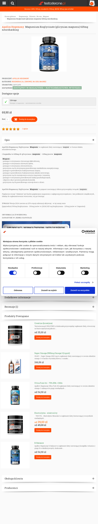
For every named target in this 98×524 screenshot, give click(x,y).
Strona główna (10, 16)
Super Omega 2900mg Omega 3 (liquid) (52, 353)
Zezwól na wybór (49, 290)
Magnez (46, 16)
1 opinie (25, 129)
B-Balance (39, 443)
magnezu (36, 154)
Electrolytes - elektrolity (45, 413)
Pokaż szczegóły (82, 282)
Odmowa (18, 290)
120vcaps (13, 100)
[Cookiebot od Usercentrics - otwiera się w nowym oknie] (83, 232)
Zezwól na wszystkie (80, 290)
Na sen (39, 16)
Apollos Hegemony (13, 26)
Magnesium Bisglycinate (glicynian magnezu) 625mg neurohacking (32, 19)
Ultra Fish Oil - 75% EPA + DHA (48, 383)
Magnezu (34, 147)
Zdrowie (32, 16)
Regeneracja (23, 16)
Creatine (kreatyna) (43, 323)
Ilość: (6, 119)
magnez (66, 147)
